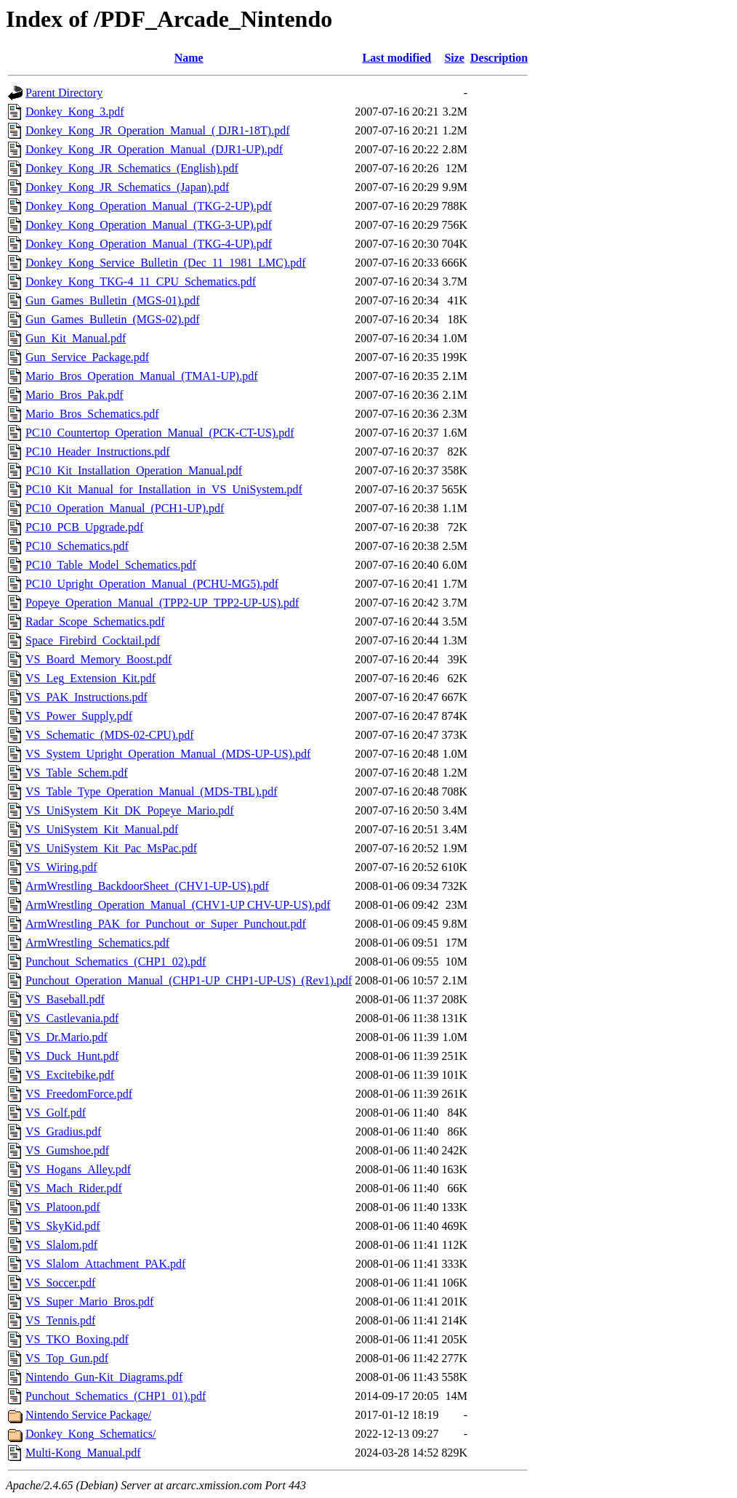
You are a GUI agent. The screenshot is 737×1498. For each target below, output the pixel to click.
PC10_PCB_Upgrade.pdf (84, 527)
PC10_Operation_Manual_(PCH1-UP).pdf (124, 508)
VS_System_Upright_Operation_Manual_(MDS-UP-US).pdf (167, 754)
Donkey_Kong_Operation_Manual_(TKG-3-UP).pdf (148, 225)
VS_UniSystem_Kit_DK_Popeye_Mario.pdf (129, 810)
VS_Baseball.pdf (65, 999)
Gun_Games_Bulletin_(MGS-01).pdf (112, 300)
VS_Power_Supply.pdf (78, 716)
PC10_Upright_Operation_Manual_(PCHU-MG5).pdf (151, 584)
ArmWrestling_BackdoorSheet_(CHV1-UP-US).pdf (147, 886)
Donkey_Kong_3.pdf (74, 111)
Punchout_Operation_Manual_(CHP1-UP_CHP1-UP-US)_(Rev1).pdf (188, 980)
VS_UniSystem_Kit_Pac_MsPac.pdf (111, 848)
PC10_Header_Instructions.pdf (97, 451)
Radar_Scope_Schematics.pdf (95, 621)
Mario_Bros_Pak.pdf (74, 395)
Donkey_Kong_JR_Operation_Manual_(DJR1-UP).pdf (154, 149)
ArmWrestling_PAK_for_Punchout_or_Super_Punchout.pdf (165, 924)
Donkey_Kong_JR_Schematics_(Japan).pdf (127, 187)
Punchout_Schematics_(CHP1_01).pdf (115, 1396)
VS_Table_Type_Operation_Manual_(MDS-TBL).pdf (151, 791)
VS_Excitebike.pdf (69, 1075)
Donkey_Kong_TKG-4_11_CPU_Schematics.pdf (140, 281)
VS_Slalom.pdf (61, 1245)
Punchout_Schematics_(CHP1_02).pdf (115, 961)
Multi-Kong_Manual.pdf (83, 1452)
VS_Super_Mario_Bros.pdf (89, 1301)
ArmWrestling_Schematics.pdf (97, 942)
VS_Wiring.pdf (61, 867)
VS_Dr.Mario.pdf (66, 1037)
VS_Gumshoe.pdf (67, 1150)
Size (454, 58)
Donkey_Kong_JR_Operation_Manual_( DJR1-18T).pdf (157, 130)
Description (499, 58)
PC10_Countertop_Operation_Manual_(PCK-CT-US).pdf (159, 432)
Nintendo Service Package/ (88, 1415)
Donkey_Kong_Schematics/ (90, 1434)
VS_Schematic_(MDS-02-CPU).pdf (109, 735)
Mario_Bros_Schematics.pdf (92, 414)
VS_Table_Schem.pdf (76, 772)
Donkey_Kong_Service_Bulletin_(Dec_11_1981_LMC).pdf (165, 262)
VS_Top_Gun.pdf (66, 1358)
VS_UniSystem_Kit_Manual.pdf (101, 829)
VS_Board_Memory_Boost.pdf (98, 659)
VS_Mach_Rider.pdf (73, 1188)
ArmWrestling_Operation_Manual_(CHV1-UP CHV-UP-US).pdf (177, 905)
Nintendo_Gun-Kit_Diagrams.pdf (103, 1377)
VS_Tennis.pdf (60, 1320)
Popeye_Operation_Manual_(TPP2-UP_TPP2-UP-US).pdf (162, 602)
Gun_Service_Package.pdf (87, 357)
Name (189, 58)
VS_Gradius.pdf (63, 1131)
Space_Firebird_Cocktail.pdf (92, 640)
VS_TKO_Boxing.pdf (77, 1339)
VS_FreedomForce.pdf (78, 1094)
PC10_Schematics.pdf (77, 546)
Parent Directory (63, 92)
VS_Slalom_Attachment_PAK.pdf (105, 1264)
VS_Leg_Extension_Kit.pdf (90, 678)
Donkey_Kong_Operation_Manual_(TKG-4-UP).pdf (148, 244)
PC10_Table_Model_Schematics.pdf (110, 565)
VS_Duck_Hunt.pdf (71, 1056)
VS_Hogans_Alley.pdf (78, 1169)
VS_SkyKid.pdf (62, 1226)
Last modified (397, 58)
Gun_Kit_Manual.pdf (75, 338)
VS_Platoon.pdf (62, 1207)
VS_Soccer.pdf (60, 1282)
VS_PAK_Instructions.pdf (86, 697)
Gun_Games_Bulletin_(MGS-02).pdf (112, 319)
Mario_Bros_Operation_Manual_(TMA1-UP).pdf (141, 376)
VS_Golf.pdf (55, 1112)
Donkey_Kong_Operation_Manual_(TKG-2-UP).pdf (148, 206)
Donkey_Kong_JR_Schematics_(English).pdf (131, 168)
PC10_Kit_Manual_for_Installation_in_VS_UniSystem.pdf (163, 489)
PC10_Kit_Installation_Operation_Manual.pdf (133, 470)
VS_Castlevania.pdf (71, 1018)
